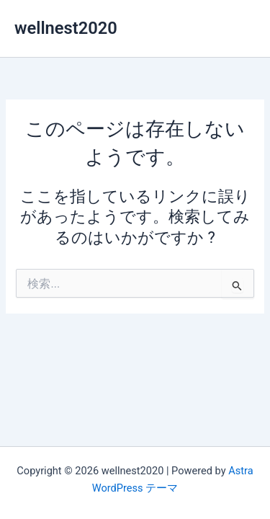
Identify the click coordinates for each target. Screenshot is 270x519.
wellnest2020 (65, 28)
